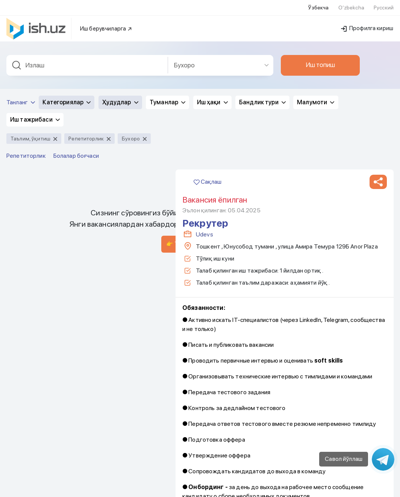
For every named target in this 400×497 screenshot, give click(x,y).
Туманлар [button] (167, 22)
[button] (378, 102)
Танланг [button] (20, 22)
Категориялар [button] (66, 22)
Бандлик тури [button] (262, 22)
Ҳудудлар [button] (120, 22)
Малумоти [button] (315, 22)
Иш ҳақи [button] (212, 22)
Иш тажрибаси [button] (35, 40)
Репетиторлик (26, 76)
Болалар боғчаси (76, 76)
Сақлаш (207, 102)
